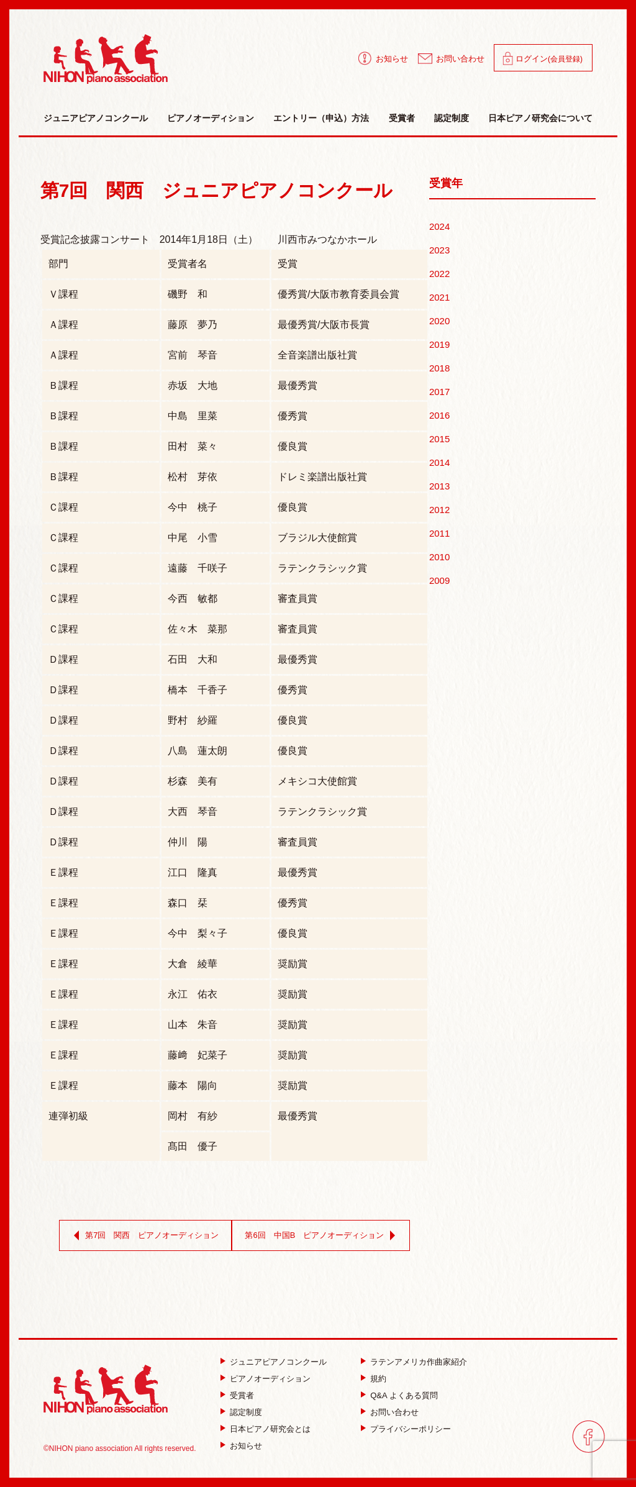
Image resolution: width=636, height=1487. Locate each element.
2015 (439, 439)
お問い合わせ (460, 58)
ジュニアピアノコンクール (95, 118)
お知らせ (392, 58)
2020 (439, 321)
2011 (439, 533)
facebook (588, 1436)
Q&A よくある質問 (403, 1395)
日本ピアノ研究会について (540, 118)
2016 (439, 415)
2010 (439, 557)
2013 (439, 486)
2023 (439, 250)
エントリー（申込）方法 (321, 118)
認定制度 (451, 118)
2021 (439, 297)
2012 (439, 509)
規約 (378, 1378)
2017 (439, 391)
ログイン (549, 58)
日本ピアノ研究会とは (270, 1429)
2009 (439, 580)
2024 (439, 226)
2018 (439, 368)
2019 (439, 344)
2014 (439, 462)
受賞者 (402, 118)
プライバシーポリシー (410, 1429)
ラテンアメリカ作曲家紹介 (418, 1361)
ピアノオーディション (210, 118)
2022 (439, 273)
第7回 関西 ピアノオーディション (144, 1235)
